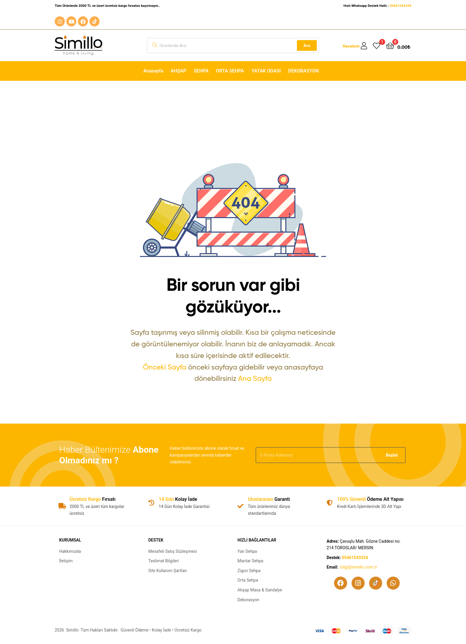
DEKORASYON (303, 71)
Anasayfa (153, 71)
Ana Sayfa (255, 378)
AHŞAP (178, 71)
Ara (306, 45)
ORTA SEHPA (230, 71)
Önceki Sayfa (164, 367)
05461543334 (400, 6)
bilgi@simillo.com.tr (358, 567)
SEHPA (201, 71)
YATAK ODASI (266, 71)
